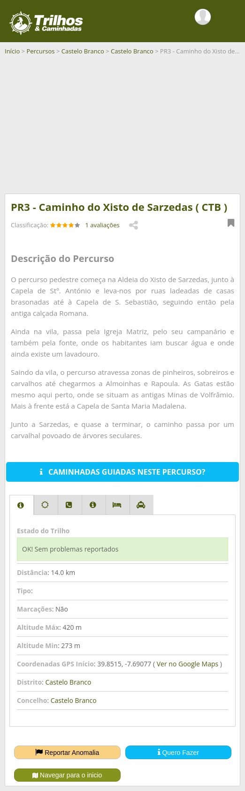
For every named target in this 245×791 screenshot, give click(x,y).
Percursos (40, 51)
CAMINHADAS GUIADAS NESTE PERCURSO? (123, 472)
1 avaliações (102, 225)
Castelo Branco (82, 51)
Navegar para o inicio (67, 775)
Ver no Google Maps (187, 663)
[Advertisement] (122, 128)
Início (12, 51)
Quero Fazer (178, 752)
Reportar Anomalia (67, 752)
